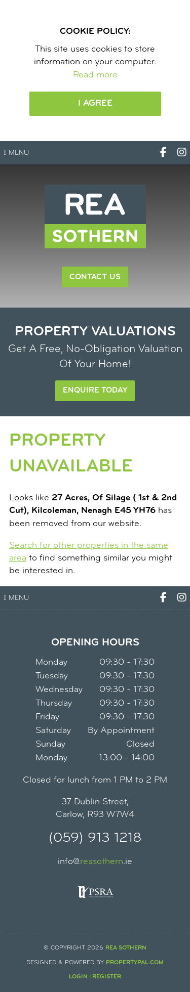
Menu (16, 153)
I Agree (95, 103)
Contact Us (95, 277)
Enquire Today (95, 390)
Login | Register (95, 977)
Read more (95, 75)
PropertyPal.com (135, 963)
